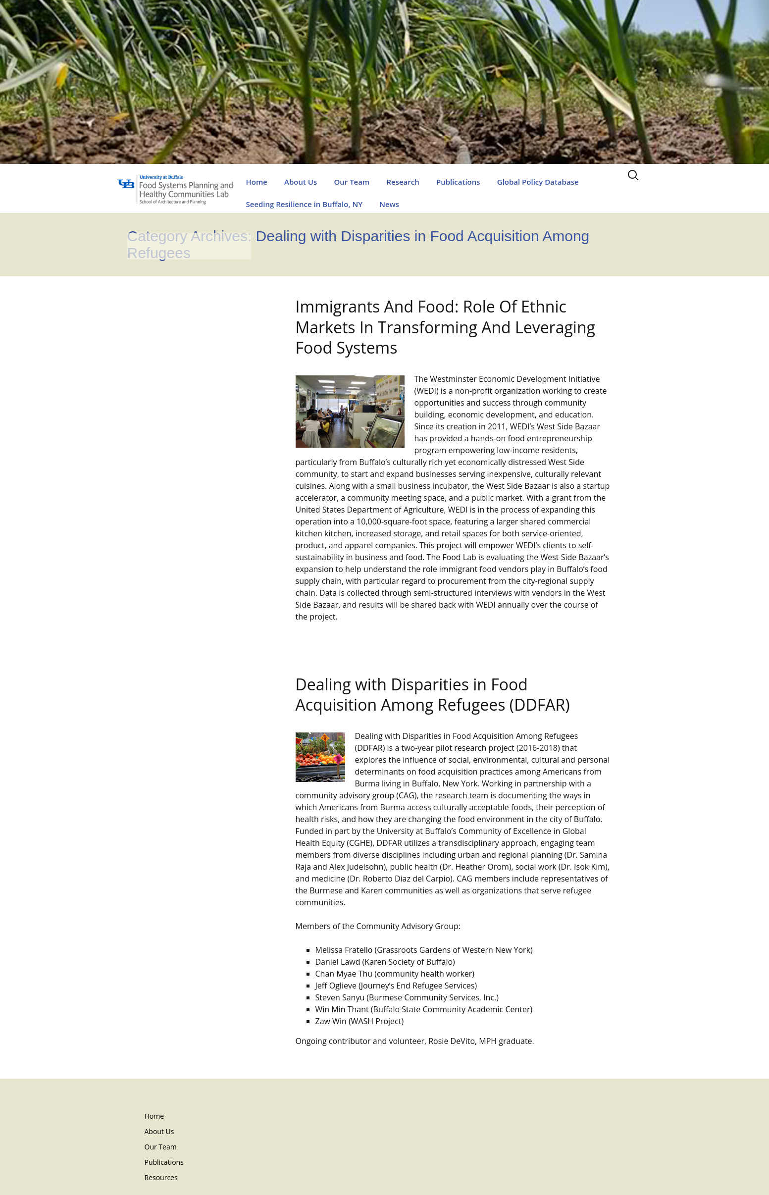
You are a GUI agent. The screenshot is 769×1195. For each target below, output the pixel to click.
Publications (458, 182)
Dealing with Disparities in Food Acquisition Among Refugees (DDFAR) (433, 695)
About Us (300, 182)
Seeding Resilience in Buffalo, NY (304, 204)
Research (402, 182)
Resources (161, 1177)
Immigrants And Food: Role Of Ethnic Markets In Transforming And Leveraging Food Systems (445, 327)
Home (256, 182)
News (389, 204)
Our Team (351, 182)
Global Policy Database (538, 182)
